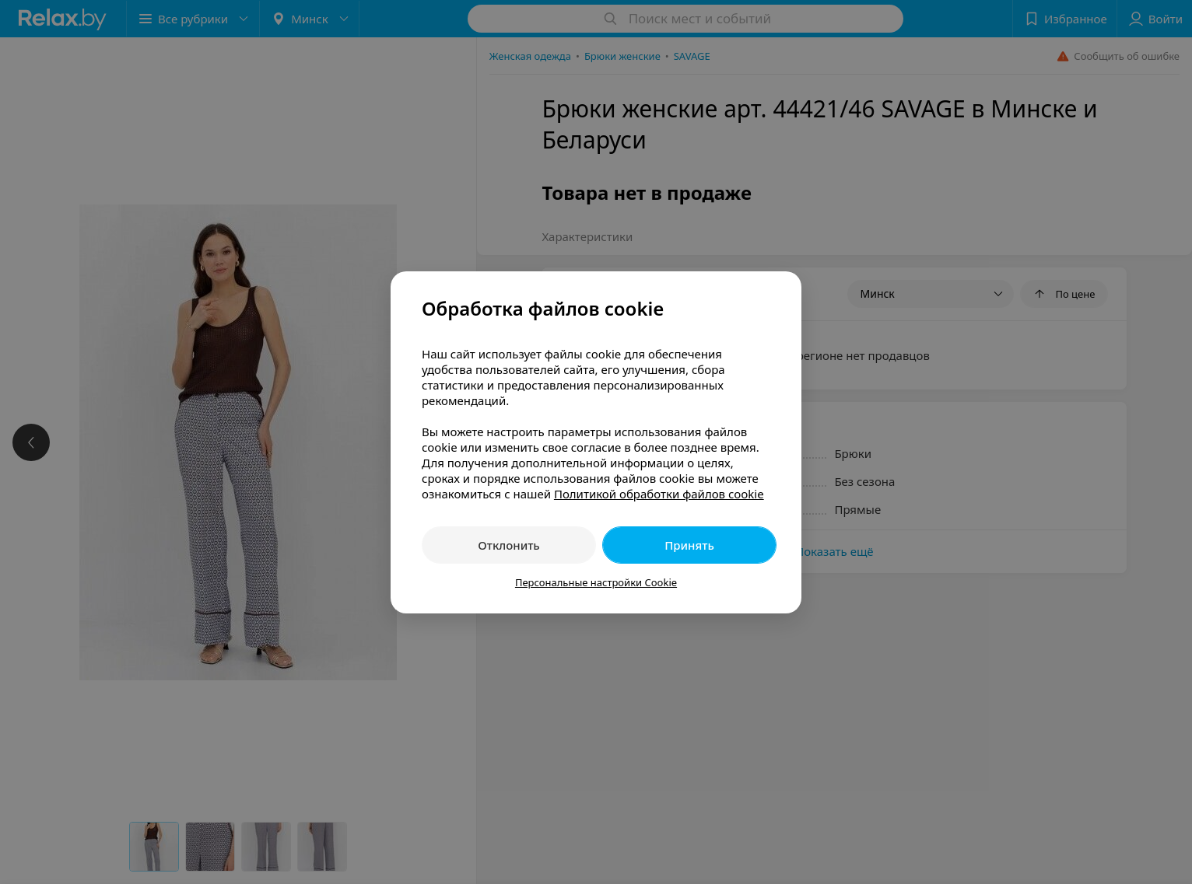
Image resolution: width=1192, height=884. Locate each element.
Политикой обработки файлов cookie (659, 493)
